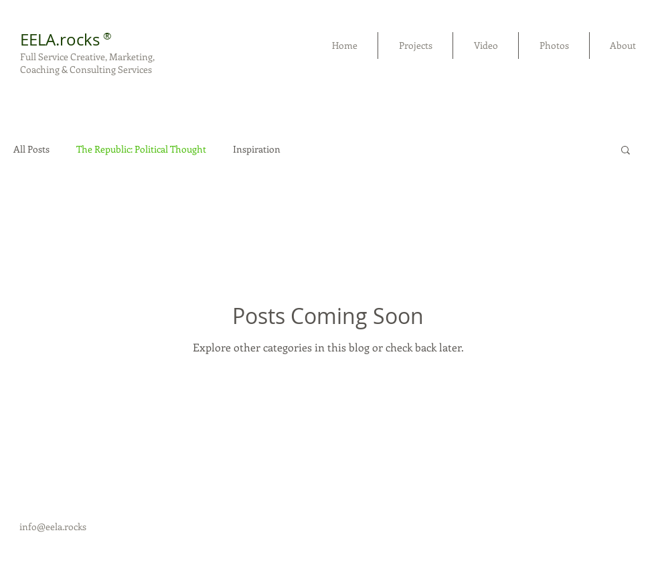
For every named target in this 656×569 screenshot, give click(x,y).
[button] (625, 151)
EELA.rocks (60, 39)
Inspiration (256, 149)
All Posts (31, 149)
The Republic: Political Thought (141, 149)
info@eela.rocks (52, 526)
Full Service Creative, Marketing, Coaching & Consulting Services (87, 63)
